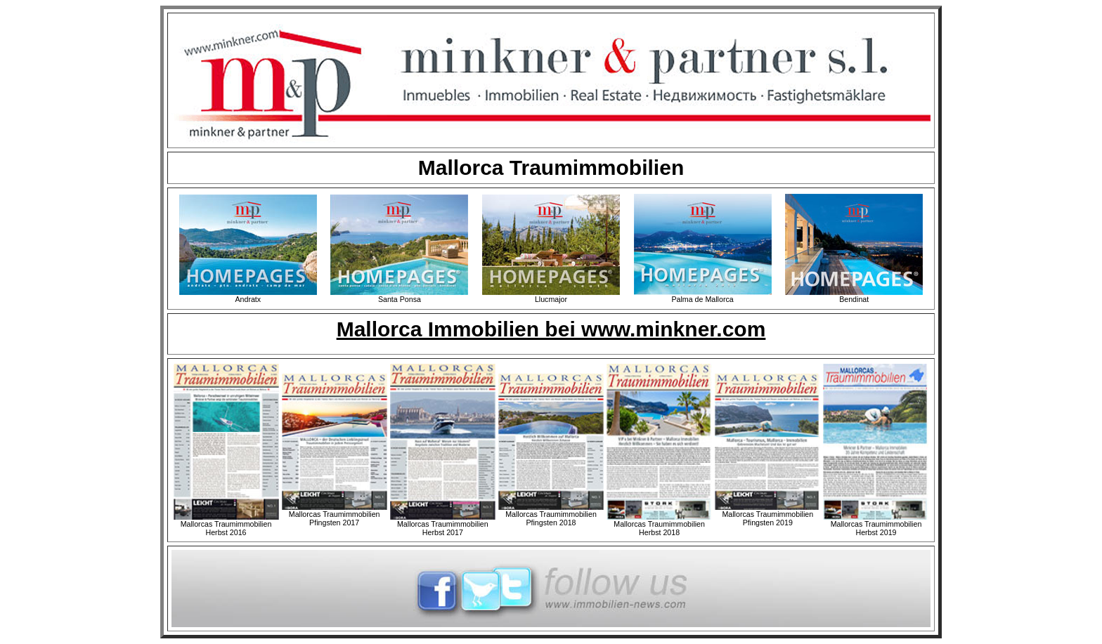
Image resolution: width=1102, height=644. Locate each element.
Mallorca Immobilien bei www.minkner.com (551, 329)
